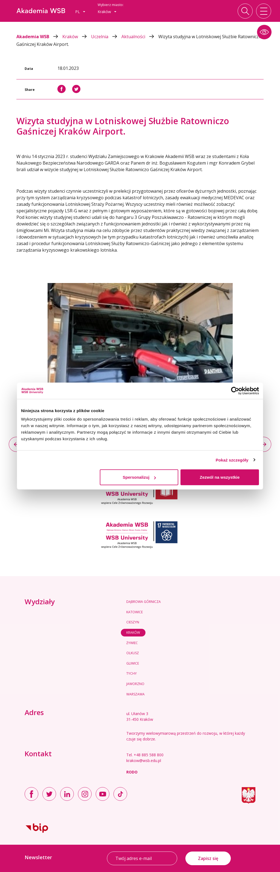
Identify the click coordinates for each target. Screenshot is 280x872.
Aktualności (139, 37)
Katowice (134, 612)
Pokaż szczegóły (232, 459)
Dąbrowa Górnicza (143, 601)
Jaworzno (135, 683)
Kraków (76, 37)
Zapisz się (208, 858)
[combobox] (80, 11)
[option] (140, 352)
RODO (132, 772)
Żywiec (132, 643)
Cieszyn (132, 622)
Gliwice (132, 663)
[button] (264, 32)
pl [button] (80, 11)
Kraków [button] (107, 11)
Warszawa (135, 694)
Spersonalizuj (139, 477)
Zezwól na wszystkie (220, 477)
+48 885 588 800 (149, 754)
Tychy (131, 673)
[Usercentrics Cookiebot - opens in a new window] (235, 390)
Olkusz (132, 653)
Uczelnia (106, 37)
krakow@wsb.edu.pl (143, 760)
